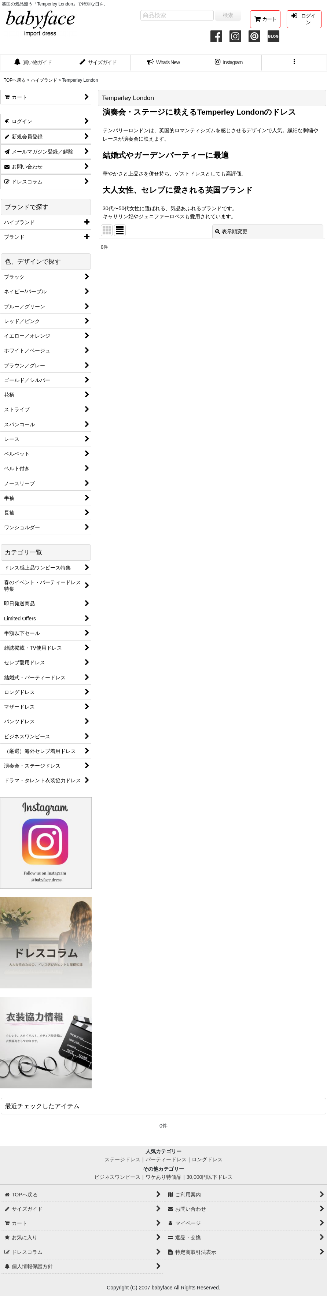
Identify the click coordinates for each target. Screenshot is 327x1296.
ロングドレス (207, 1159)
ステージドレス (122, 1159)
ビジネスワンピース (117, 1177)
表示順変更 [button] (231, 231)
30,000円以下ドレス (210, 1177)
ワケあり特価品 (163, 1177)
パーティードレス (166, 1159)
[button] (294, 63)
